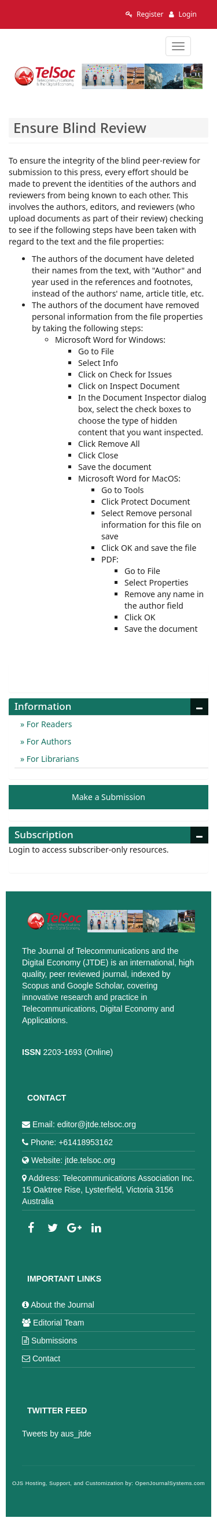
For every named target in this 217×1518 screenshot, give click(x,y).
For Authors (47, 741)
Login (183, 14)
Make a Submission (108, 796)
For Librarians (51, 758)
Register (145, 14)
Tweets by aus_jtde (56, 1433)
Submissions (54, 1340)
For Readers (48, 724)
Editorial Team (58, 1322)
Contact (46, 1358)
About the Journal (62, 1304)
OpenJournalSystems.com (170, 1483)
